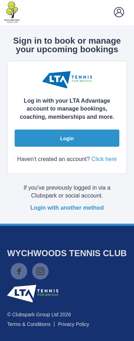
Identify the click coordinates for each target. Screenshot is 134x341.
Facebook (19, 271)
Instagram (40, 271)
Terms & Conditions (28, 324)
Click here (104, 159)
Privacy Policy (73, 324)
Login (67, 138)
